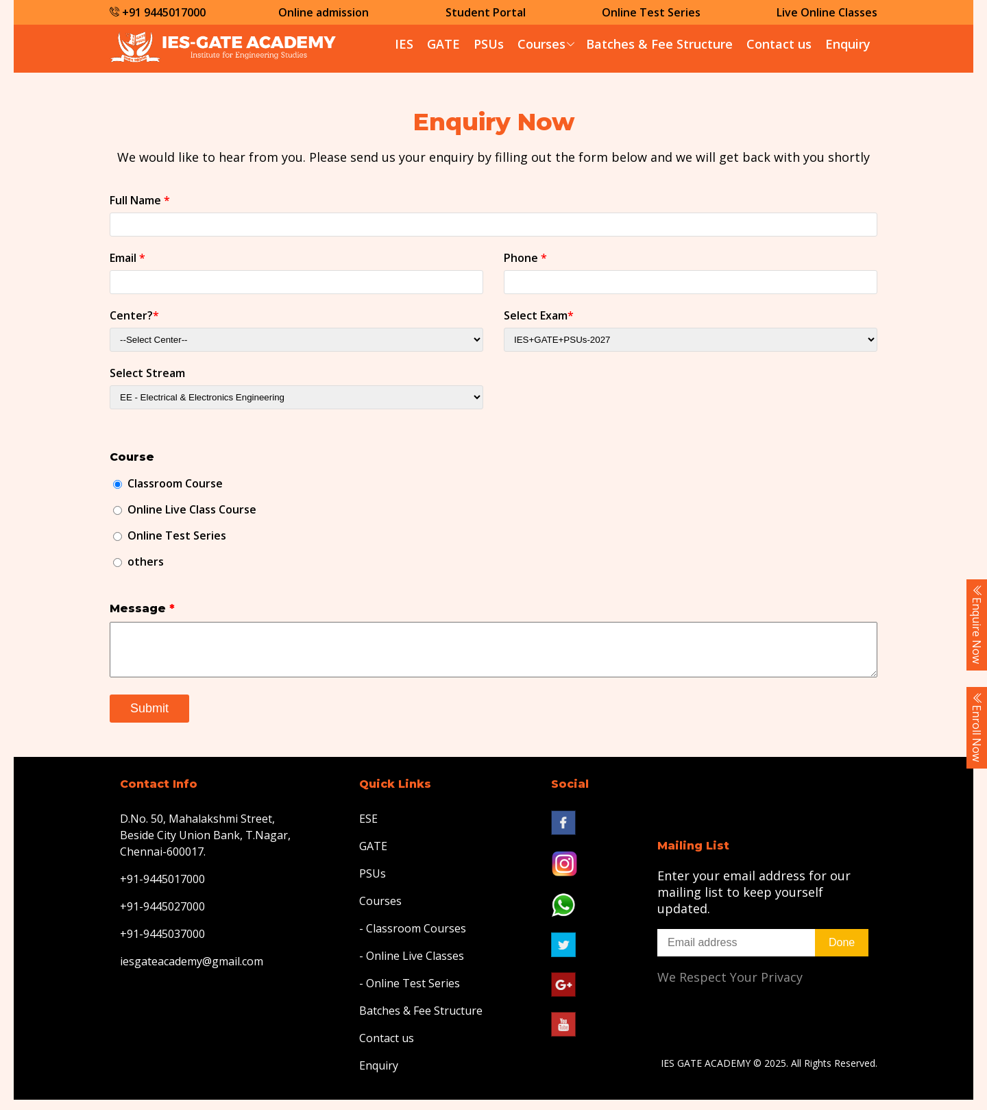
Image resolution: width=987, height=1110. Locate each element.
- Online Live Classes (411, 966)
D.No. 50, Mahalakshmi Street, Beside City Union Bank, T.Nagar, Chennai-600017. (205, 845)
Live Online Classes (827, 12)
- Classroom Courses (412, 938)
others (145, 561)
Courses (541, 44)
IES (404, 44)
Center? (134, 315)
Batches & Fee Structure (659, 44)
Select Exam (539, 315)
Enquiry (847, 44)
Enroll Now (976, 727)
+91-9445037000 (162, 944)
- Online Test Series (409, 993)
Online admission (323, 12)
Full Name (140, 200)
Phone (525, 257)
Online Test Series (651, 12)
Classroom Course (175, 483)
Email (127, 257)
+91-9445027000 (162, 916)
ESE (368, 828)
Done (842, 952)
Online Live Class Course (191, 509)
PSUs (489, 44)
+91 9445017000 (158, 12)
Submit (149, 718)
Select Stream (147, 373)
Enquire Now (976, 625)
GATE (443, 44)
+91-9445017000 (162, 889)
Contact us (779, 44)
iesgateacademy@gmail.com (191, 971)
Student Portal (486, 12)
